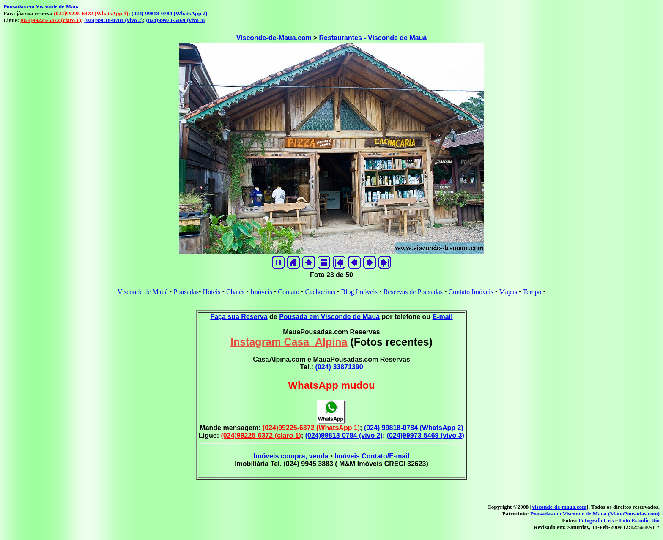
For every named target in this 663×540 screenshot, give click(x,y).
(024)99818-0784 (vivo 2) (113, 20)
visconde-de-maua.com (559, 507)
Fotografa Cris (596, 520)
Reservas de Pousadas (413, 291)
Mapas (508, 291)
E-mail (443, 316)
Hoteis (212, 291)
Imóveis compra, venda (292, 456)
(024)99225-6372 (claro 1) (50, 20)
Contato (288, 291)
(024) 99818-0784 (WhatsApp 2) (169, 13)
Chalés (235, 291)
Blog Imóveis (359, 291)
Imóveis (262, 291)
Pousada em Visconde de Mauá (329, 316)
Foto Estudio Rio (639, 520)
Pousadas (186, 291)
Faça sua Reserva (238, 316)
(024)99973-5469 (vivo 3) (175, 20)
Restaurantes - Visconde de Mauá (373, 37)
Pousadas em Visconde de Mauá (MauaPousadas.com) (595, 513)
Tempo (532, 291)
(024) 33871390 (339, 367)
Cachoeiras (320, 291)
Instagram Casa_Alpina (289, 342)
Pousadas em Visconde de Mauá (41, 6)
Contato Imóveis (471, 291)
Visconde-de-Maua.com (274, 37)
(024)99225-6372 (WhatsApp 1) (91, 13)
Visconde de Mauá (143, 291)
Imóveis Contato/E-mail (371, 456)
